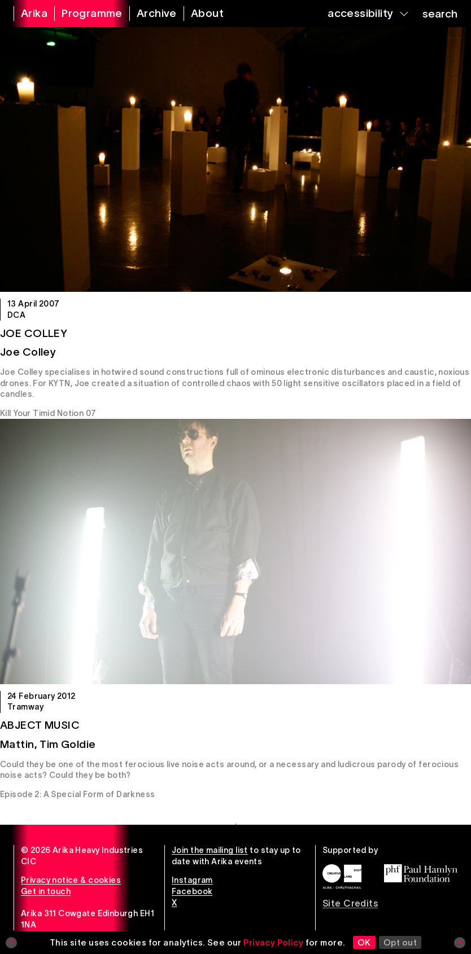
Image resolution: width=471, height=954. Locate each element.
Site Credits (350, 903)
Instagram (192, 880)
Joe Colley (33, 333)
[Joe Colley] (235, 159)
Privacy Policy (273, 942)
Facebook (192, 891)
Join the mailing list (210, 850)
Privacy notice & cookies (71, 880)
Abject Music (40, 725)
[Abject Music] (235, 551)
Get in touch (46, 891)
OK (364, 942)
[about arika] (200, 13)
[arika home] (27, 13)
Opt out (400, 942)
